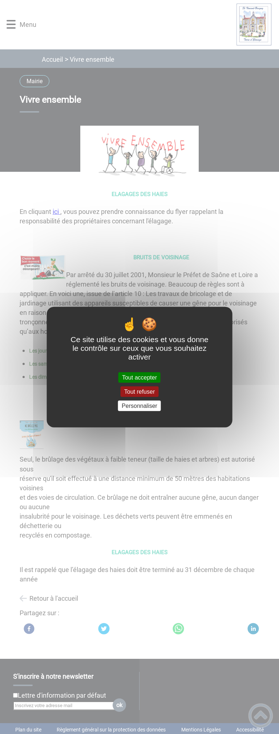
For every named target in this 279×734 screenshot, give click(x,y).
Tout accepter (139, 377)
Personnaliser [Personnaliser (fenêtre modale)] (139, 406)
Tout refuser (139, 391)
